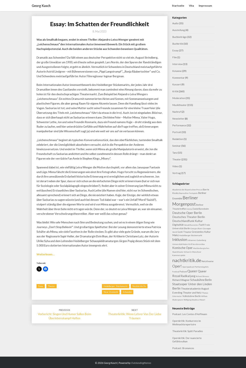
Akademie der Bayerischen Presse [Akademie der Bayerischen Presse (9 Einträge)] (187, 189)
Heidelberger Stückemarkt (116, 286)
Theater (51, 286)
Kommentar (178, 77)
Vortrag (176, 173)
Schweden (127, 291)
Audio (175, 23)
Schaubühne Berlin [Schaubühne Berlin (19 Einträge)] (201, 279)
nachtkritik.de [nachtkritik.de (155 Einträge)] (186, 260)
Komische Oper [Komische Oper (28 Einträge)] (182, 248)
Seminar (176, 145)
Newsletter (178, 118)
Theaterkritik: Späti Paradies (187, 331)
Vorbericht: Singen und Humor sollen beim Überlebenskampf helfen (64, 314)
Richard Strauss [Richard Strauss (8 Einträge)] (202, 276)
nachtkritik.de (139, 286)
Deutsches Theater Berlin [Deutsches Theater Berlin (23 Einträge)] (188, 217)
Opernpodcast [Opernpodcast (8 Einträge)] (188, 267)
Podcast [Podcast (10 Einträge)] (183, 271)
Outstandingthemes (141, 362)
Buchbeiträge (179, 36)
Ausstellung (178, 30)
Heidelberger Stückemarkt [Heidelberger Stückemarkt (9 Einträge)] (190, 235)
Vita (191, 5)
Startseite (178, 5)
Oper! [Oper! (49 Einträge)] (177, 266)
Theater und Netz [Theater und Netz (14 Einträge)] (192, 292)
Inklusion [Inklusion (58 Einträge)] (179, 239)
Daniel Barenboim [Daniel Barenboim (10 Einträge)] (201, 209)
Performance (179, 125)
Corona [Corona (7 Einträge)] (189, 209)
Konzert (176, 84)
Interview (177, 64)
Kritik (175, 91)
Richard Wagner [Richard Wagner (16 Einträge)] (181, 279)
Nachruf (176, 111)
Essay (40, 286)
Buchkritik (177, 43)
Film (174, 57)
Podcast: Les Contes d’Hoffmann (189, 314)
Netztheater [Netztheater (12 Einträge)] (208, 261)
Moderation (178, 98)
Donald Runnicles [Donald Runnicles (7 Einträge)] (191, 225)
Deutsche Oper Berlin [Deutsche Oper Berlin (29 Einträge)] (187, 213)
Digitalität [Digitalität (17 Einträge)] (178, 224)
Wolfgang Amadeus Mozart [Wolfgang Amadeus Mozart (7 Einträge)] (194, 300)
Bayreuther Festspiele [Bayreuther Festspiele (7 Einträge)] (188, 193)
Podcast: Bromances (183, 348)
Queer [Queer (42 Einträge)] (192, 271)
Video (175, 166)
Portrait (176, 132)
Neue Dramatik (111, 291)
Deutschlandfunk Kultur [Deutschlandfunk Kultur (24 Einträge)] (187, 221)
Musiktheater (179, 105)
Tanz (174, 152)
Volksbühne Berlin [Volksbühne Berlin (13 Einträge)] (191, 296)
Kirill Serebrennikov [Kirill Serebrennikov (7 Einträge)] (196, 244)
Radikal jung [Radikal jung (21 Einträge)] (188, 276)
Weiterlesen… (45, 254)
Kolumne (177, 70)
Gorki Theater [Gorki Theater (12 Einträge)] (184, 231)
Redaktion (177, 139)
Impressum (205, 5)
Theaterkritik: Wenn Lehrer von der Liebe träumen (134, 314)
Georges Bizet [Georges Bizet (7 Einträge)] (196, 228)
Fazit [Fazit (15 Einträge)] (201, 224)
